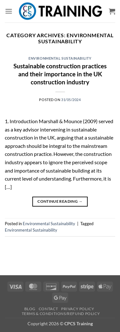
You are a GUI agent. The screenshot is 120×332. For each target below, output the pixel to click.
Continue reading (60, 201)
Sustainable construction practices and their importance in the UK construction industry (60, 74)
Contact (48, 308)
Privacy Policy (77, 308)
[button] (8, 11)
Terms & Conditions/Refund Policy (61, 313)
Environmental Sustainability (60, 58)
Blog (30, 308)
